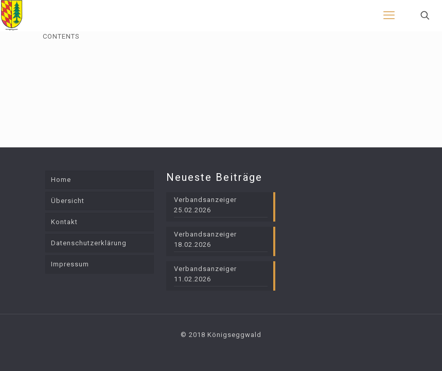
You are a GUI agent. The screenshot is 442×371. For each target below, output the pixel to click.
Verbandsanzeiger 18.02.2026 (205, 239)
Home (61, 179)
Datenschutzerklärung (89, 243)
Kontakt (64, 222)
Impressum (70, 264)
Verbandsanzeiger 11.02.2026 (205, 274)
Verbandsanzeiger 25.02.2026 (205, 205)
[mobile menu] (389, 15)
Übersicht (67, 201)
